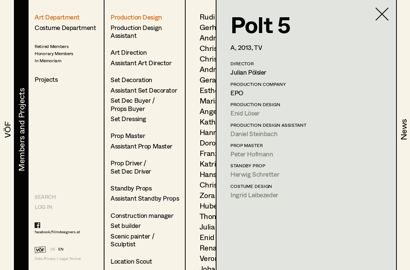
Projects (46, 79)
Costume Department (65, 27)
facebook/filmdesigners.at (57, 232)
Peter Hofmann (251, 154)
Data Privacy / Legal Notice (58, 258)
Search (45, 197)
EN (61, 249)
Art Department (57, 17)
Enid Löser (245, 113)
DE (52, 249)
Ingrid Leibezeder (254, 195)
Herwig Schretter (254, 174)
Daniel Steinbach (253, 134)
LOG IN (43, 207)
